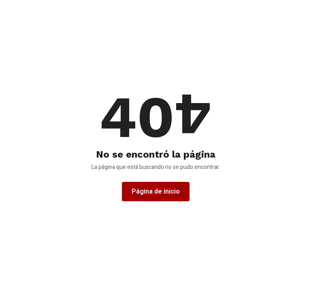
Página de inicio (156, 191)
